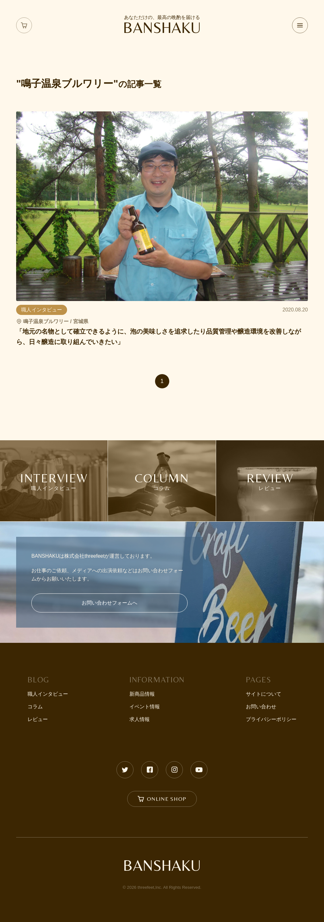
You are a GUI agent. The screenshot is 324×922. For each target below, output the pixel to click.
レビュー (38, 719)
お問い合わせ (261, 706)
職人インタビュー (48, 694)
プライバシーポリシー (271, 719)
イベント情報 (144, 706)
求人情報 (139, 719)
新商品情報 (142, 694)
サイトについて (263, 694)
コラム (35, 706)
